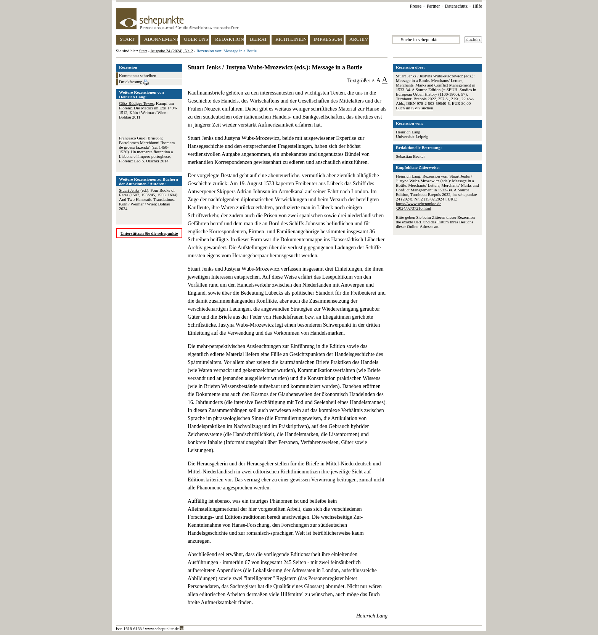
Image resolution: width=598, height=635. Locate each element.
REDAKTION (229, 39)
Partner (433, 6)
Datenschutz (456, 6)
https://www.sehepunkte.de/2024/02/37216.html (418, 205)
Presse (416, 6)
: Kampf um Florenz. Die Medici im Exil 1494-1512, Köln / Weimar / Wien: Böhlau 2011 (148, 110)
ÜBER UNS (196, 39)
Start (143, 50)
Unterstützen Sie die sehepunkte (149, 233)
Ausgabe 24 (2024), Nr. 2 (171, 50)
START (127, 39)
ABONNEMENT (161, 39)
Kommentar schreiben (137, 75)
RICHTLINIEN (291, 39)
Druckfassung (134, 82)
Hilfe (477, 6)
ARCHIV (358, 39)
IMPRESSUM (327, 39)
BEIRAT (258, 39)
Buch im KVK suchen (414, 108)
